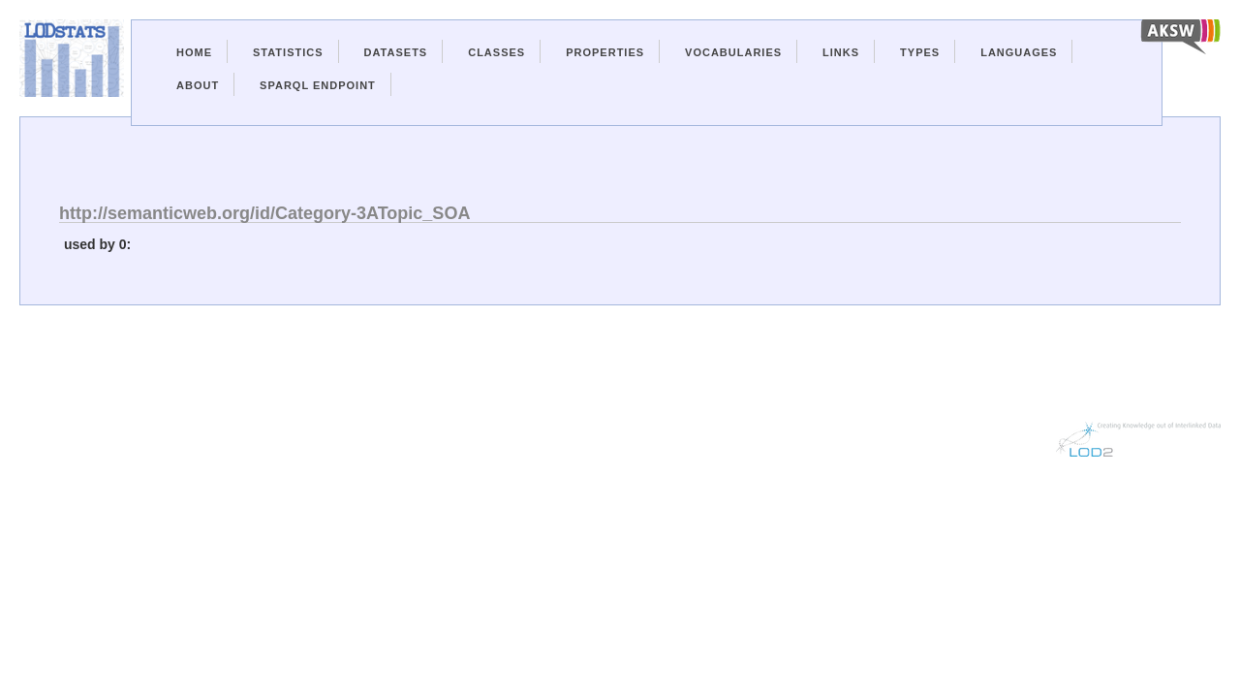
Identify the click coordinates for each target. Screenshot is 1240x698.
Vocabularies (733, 52)
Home (194, 52)
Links (840, 52)
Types (920, 52)
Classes (496, 52)
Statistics (288, 52)
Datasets (396, 52)
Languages (1018, 52)
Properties (605, 52)
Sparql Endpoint (318, 85)
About (197, 85)
